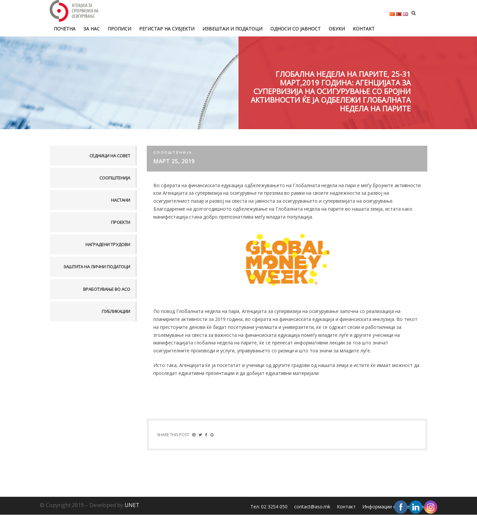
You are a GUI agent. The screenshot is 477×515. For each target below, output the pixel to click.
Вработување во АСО (106, 289)
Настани (120, 200)
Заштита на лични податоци (96, 267)
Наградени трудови (107, 244)
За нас (91, 29)
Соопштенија (114, 178)
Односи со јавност (295, 29)
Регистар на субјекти (166, 29)
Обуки (337, 29)
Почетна (65, 29)
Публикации (116, 311)
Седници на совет (109, 156)
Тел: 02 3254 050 (269, 507)
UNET (132, 505)
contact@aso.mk (312, 507)
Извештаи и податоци (232, 29)
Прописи (119, 29)
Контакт (364, 29)
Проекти (120, 222)
